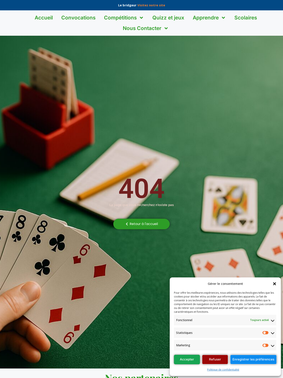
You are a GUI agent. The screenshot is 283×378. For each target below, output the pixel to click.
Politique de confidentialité (223, 369)
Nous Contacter (146, 28)
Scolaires (245, 18)
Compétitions (124, 17)
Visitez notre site (151, 5)
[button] (274, 284)
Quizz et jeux (168, 18)
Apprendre (209, 17)
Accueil (44, 18)
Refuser (215, 359)
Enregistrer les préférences (253, 359)
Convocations (78, 18)
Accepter (187, 359)
